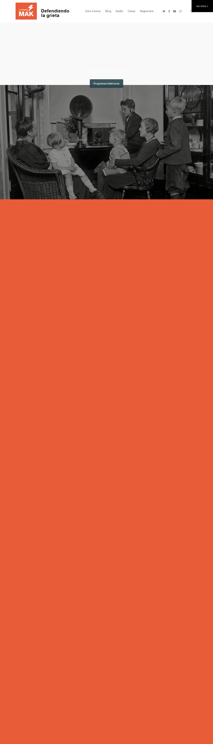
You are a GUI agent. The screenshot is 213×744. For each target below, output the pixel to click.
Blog (108, 11)
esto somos (93, 11)
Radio (119, 11)
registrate (146, 11)
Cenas (131, 11)
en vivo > (202, 6)
